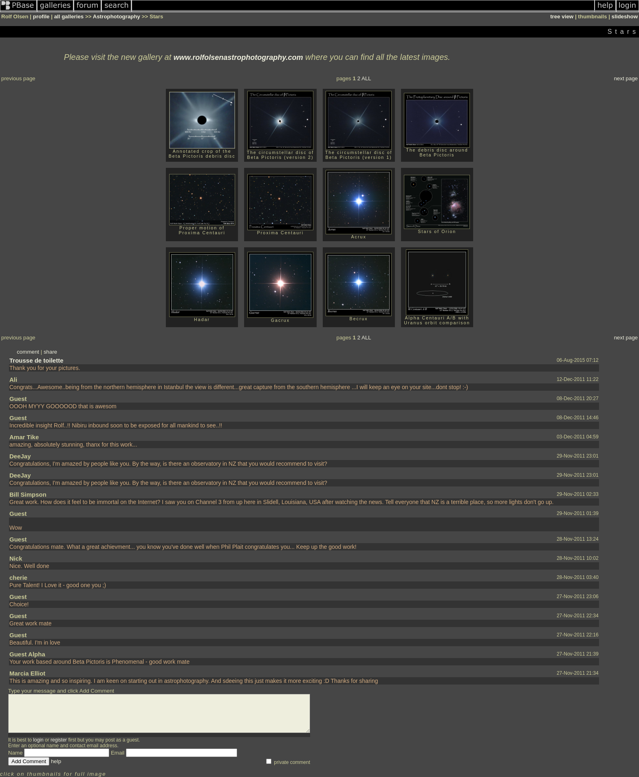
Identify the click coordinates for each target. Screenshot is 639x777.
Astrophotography (116, 16)
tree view (561, 16)
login (38, 740)
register (59, 740)
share (50, 352)
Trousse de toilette (36, 360)
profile (41, 16)
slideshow (625, 16)
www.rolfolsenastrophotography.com (238, 57)
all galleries (69, 16)
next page (626, 78)
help (56, 761)
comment (28, 352)
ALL (366, 78)
